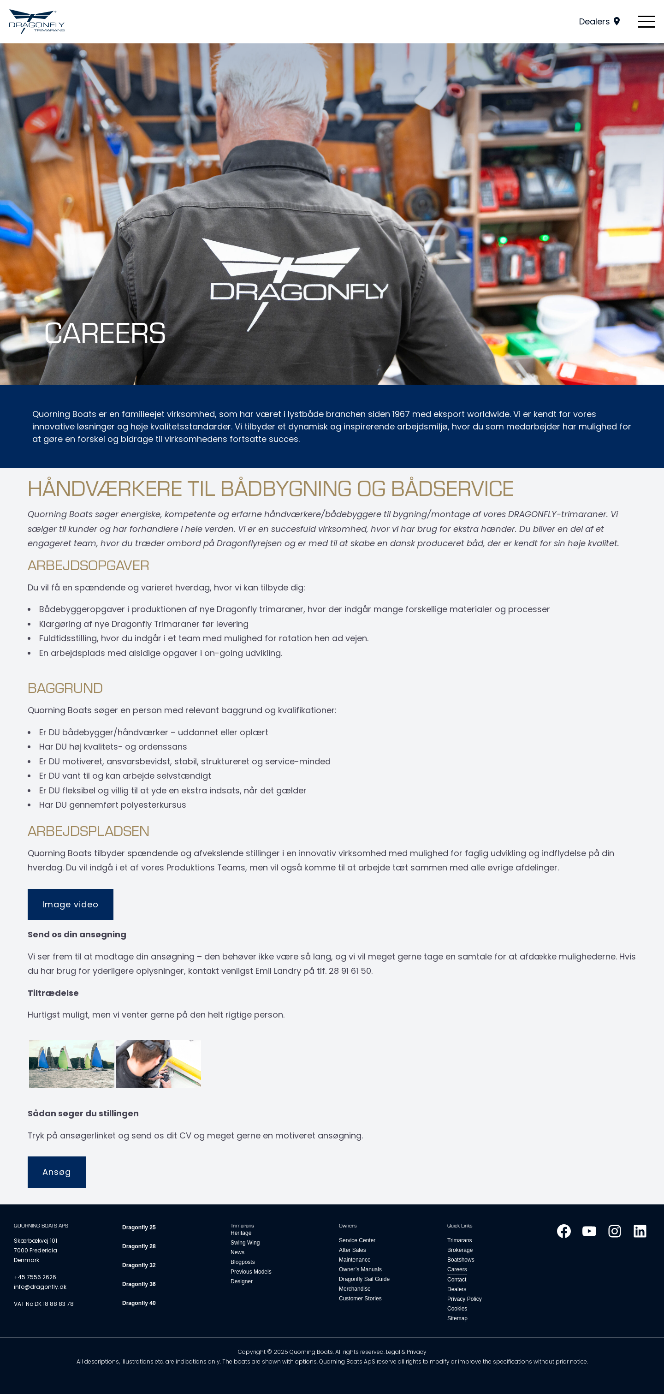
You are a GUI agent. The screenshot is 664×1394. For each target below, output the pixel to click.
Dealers (594, 21)
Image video (70, 904)
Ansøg (56, 1172)
